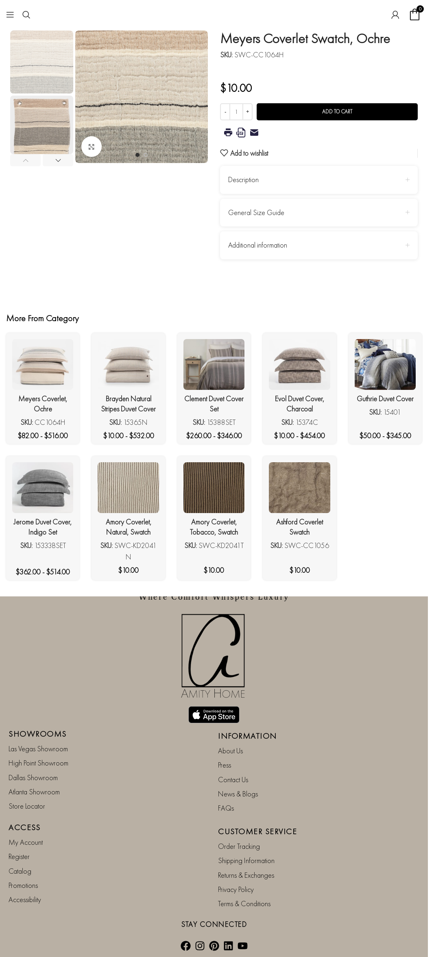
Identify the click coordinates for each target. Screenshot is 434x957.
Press (224, 765)
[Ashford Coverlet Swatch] (299, 487)
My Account (26, 842)
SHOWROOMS (38, 734)
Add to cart (337, 111)
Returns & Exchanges (246, 875)
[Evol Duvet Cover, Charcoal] (299, 364)
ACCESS (24, 827)
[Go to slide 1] (137, 155)
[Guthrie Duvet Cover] (385, 364)
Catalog (20, 871)
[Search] (26, 15)
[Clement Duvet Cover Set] (213, 364)
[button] (25, 160)
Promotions (23, 885)
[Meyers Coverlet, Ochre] (42, 364)
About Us (230, 750)
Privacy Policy (236, 889)
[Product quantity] (236, 111)
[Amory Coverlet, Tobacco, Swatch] (213, 487)
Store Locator (27, 806)
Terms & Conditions (244, 904)
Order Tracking (239, 846)
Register (19, 856)
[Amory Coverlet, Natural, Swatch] (128, 487)
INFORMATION (247, 736)
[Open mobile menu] (10, 15)
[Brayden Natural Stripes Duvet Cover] (128, 364)
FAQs (226, 808)
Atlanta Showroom (34, 791)
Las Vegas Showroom (38, 748)
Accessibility (25, 900)
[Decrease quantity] (225, 111)
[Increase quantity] (247, 111)
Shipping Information (246, 861)
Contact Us (233, 779)
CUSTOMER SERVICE (257, 831)
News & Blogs (238, 793)
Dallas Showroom (33, 777)
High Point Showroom (38, 763)
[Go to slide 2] (146, 155)
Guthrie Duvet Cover (385, 398)
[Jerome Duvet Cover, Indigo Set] (42, 487)
